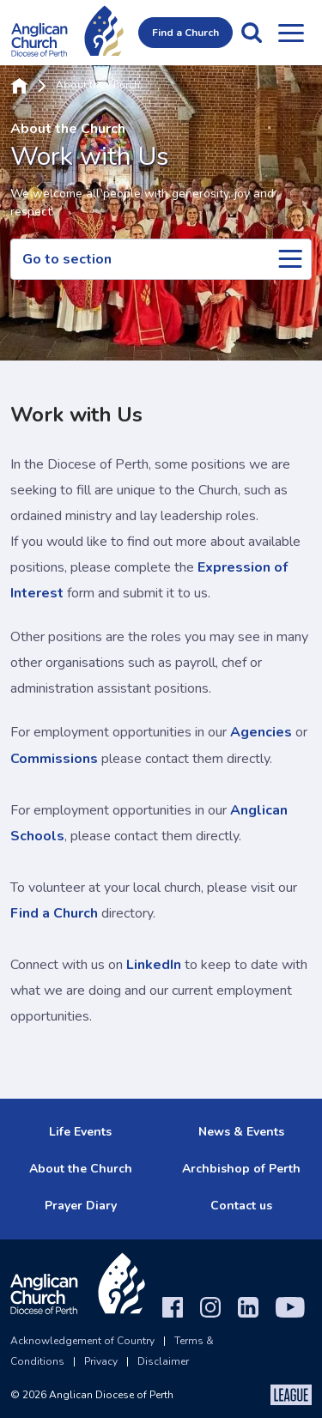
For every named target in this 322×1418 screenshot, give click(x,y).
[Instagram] (210, 1307)
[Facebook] (172, 1307)
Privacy (101, 1361)
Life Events (80, 1132)
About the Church (98, 86)
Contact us (241, 1205)
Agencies (261, 732)
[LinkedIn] (248, 1307)
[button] (251, 32)
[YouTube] (290, 1307)
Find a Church (185, 32)
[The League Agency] (291, 1395)
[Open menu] (291, 32)
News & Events (241, 1132)
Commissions (54, 758)
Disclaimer (163, 1361)
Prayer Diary (81, 1205)
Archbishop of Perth (241, 1168)
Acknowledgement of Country (82, 1341)
